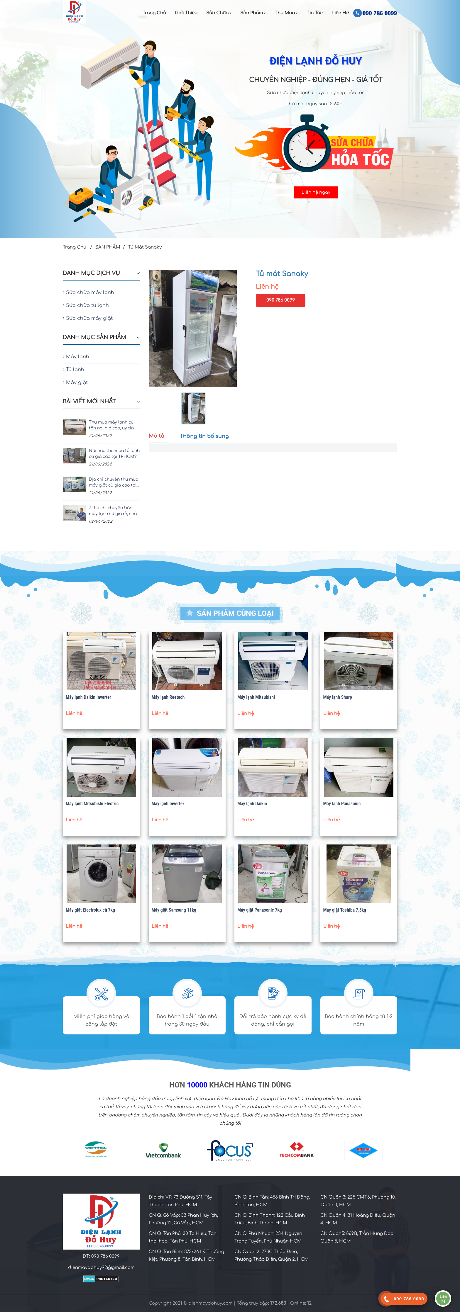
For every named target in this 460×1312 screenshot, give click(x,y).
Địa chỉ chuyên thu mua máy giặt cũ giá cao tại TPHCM (113, 482)
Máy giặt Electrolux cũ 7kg (90, 910)
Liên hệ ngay (316, 192)
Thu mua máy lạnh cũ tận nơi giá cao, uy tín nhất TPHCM (111, 425)
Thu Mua (286, 13)
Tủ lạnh (73, 369)
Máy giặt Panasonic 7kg (259, 910)
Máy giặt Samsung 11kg (174, 910)
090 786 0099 (280, 300)
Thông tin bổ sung (204, 436)
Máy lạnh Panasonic (342, 803)
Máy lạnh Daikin (252, 803)
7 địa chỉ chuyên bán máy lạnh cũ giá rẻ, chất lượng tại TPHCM (113, 511)
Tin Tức (315, 13)
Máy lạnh (76, 356)
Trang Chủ (154, 13)
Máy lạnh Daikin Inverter (88, 697)
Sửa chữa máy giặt (88, 318)
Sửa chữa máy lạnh (88, 292)
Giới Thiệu (186, 13)
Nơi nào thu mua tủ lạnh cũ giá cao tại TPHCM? (114, 453)
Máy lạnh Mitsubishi (256, 697)
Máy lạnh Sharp (337, 697)
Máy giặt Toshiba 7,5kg (344, 910)
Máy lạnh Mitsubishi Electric (92, 803)
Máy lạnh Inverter (168, 803)
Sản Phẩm (253, 13)
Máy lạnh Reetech (168, 697)
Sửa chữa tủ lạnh (86, 305)
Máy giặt (75, 382)
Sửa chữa (218, 13)
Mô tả (156, 436)
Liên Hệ (340, 13)
